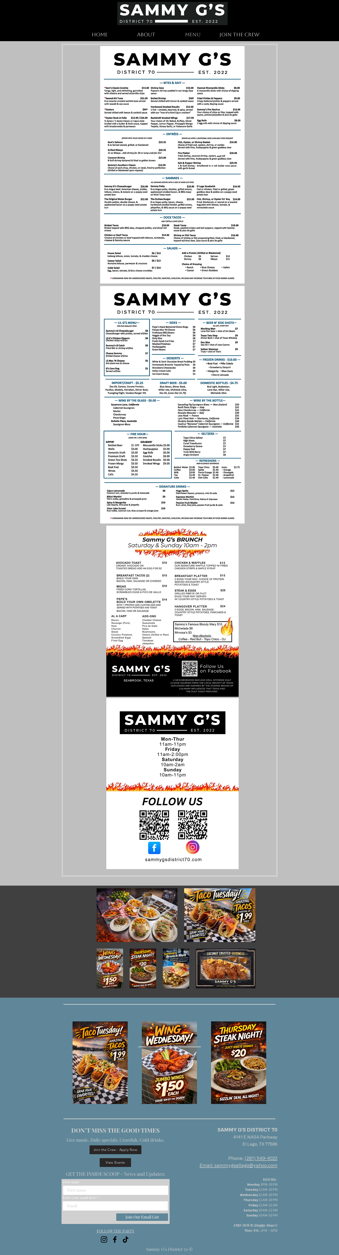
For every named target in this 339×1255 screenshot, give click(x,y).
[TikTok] (125, 1239)
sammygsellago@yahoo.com (245, 1165)
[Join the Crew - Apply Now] (115, 1149)
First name (71, 1182)
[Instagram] (104, 1239)
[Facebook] (115, 1239)
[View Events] (115, 1162)
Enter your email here (79, 1197)
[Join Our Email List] (142, 1217)
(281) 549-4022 (261, 1158)
